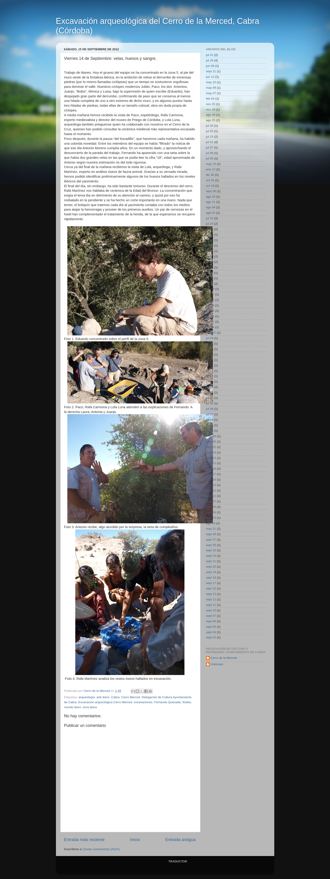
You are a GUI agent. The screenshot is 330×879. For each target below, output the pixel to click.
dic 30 (210, 174)
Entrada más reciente (84, 839)
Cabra (115, 697)
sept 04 (211, 512)
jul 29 (209, 223)
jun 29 (210, 289)
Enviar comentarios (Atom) (101, 849)
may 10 (211, 82)
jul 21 (209, 142)
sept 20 (211, 566)
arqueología (86, 697)
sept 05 (211, 507)
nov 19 (210, 109)
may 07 (211, 93)
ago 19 (210, 523)
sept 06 (211, 191)
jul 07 (209, 147)
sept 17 (211, 474)
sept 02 (211, 637)
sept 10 (211, 610)
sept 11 (211, 496)
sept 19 (211, 468)
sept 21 (211, 71)
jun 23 (210, 305)
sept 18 (211, 577)
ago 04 (210, 207)
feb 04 (210, 98)
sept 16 (211, 479)
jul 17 (209, 376)
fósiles (186, 702)
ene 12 (210, 169)
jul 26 (209, 60)
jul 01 (209, 283)
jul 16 (209, 245)
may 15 (211, 164)
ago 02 (210, 212)
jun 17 (210, 321)
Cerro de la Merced (224, 658)
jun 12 (210, 76)
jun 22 (210, 310)
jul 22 (209, 229)
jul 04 (209, 273)
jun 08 (210, 66)
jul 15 (209, 251)
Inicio (135, 839)
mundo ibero (72, 707)
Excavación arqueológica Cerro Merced (105, 702)
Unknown (217, 664)
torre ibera (90, 707)
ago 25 (210, 120)
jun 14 (210, 327)
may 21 (211, 528)
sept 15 (211, 588)
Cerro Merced (130, 697)
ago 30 (210, 114)
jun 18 (210, 316)
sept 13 (211, 485)
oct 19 (210, 185)
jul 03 (209, 425)
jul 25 (209, 131)
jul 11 (209, 392)
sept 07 (211, 501)
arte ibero (102, 697)
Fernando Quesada (167, 702)
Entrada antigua (180, 839)
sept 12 (211, 490)
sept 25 (211, 447)
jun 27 (210, 294)
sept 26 (211, 441)
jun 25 (210, 300)
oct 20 (210, 180)
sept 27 (211, 539)
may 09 (211, 87)
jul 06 (209, 153)
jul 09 (209, 262)
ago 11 (210, 202)
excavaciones (143, 702)
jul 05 (209, 158)
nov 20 (210, 104)
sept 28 (211, 436)
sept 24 (211, 452)
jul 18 (209, 240)
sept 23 (211, 458)
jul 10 (209, 256)
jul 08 (209, 409)
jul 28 (209, 125)
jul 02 (209, 278)
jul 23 (209, 136)
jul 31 (209, 55)
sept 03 (211, 517)
